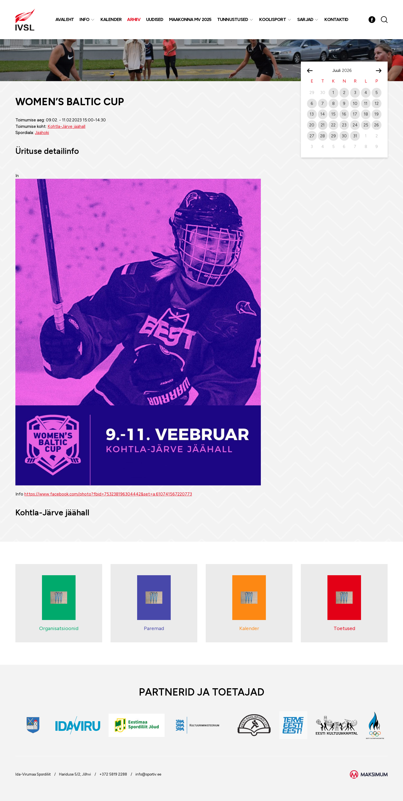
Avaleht (64, 19)
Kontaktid (336, 19)
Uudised (154, 19)
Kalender (110, 19)
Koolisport (272, 19)
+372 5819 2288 (113, 774)
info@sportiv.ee (148, 774)
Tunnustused (232, 19)
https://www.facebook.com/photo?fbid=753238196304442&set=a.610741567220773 (108, 494)
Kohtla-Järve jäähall (66, 126)
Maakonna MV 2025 (190, 19)
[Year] (349, 70)
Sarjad (305, 19)
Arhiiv (133, 19)
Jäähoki (42, 132)
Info (84, 19)
